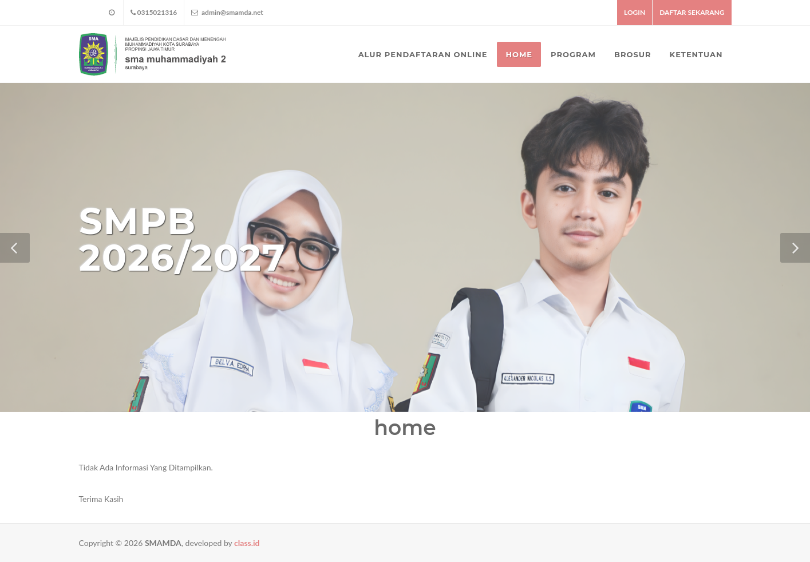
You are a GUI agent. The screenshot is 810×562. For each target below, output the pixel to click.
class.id (246, 543)
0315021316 (154, 12)
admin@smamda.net (227, 12)
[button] (15, 248)
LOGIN (634, 12)
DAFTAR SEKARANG (691, 12)
